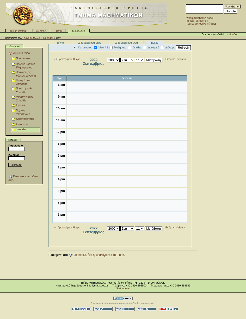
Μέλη (59, 30)
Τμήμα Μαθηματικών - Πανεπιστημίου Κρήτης (86, 14)
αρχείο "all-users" (196, 20)
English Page (205, 17)
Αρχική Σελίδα (18, 30)
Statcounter (123, 288)
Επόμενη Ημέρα (174, 59)
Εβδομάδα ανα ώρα (126, 42)
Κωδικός (13, 154)
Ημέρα (155, 42)
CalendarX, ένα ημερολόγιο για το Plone (98, 255)
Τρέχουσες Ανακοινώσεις (200, 23)
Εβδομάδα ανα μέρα (90, 42)
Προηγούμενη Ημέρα (69, 59)
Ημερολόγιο (79, 30)
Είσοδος (233, 34)
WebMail (191, 17)
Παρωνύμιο (15, 145)
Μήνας (60, 42)
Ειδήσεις (41, 30)
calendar (48, 37)
